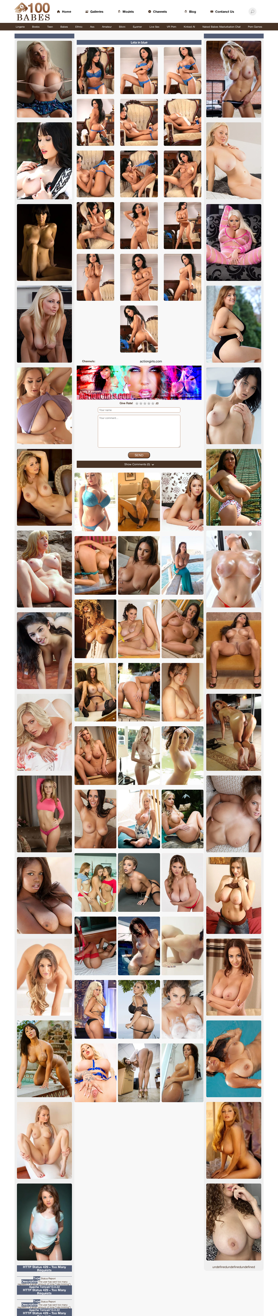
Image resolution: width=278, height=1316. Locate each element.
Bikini (122, 26)
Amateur (107, 26)
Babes (64, 26)
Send (139, 455)
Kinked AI (189, 26)
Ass (92, 26)
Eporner (137, 26)
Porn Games (255, 26)
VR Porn (171, 26)
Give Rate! (126, 403)
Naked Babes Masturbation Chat (221, 26)
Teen (50, 26)
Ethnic (79, 26)
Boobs (36, 26)
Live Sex (154, 26)
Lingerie (20, 26)
